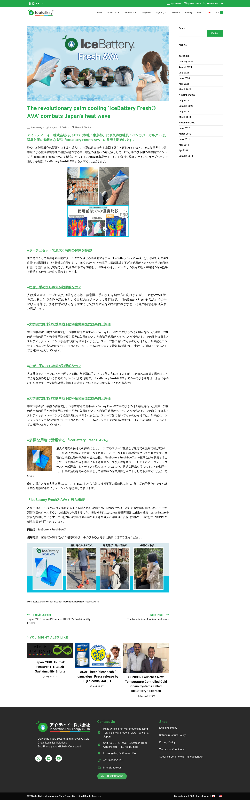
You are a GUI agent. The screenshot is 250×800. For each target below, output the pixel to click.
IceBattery (68, 602)
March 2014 (185, 117)
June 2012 (184, 128)
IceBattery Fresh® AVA (85, 602)
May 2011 (184, 145)
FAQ (192, 796)
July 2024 (184, 72)
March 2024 (185, 89)
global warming (41, 602)
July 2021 (184, 100)
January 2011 (186, 156)
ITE (98, 602)
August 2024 (185, 67)
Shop (163, 722)
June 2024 (184, 78)
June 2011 (184, 139)
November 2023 (187, 95)
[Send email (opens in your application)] (42, 3)
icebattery (36, 127)
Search (182, 28)
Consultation (181, 796)
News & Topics (83, 127)
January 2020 (186, 106)
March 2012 (185, 133)
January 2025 (186, 61)
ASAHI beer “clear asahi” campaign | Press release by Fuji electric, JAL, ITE (98, 676)
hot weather (56, 602)
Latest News (202, 796)
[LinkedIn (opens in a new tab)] (33, 3)
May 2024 (184, 83)
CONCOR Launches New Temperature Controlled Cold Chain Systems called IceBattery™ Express (146, 684)
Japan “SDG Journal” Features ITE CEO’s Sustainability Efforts (50, 666)
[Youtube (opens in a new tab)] (37, 3)
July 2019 (184, 111)
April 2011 (184, 150)
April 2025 (184, 56)
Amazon (93, 156)
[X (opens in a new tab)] (30, 3)
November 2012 (187, 122)
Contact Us (106, 722)
